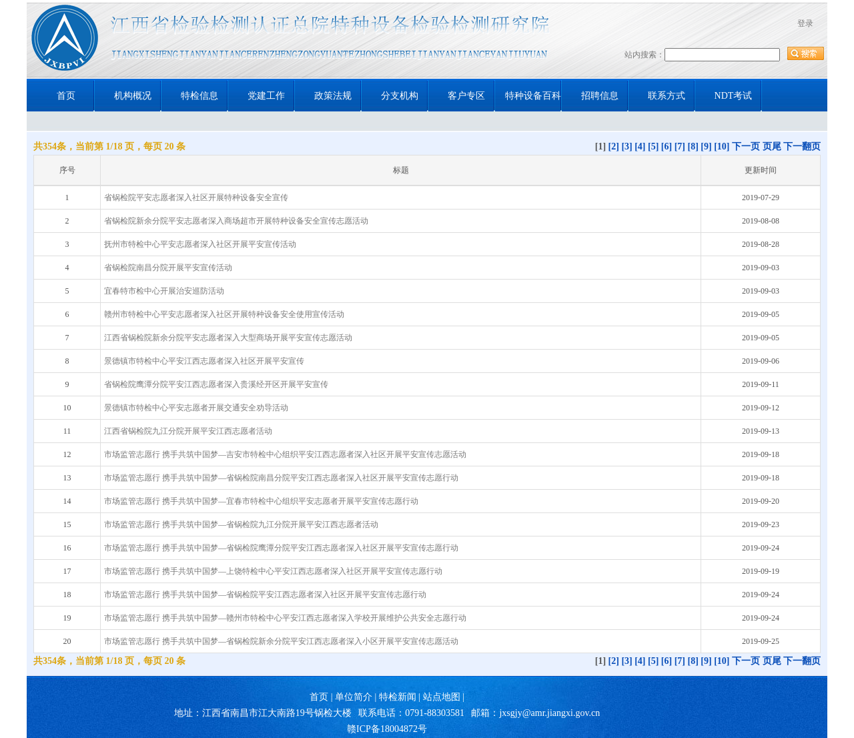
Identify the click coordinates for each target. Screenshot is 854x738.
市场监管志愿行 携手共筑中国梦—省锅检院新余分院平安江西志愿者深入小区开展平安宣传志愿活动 (281, 641)
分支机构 (399, 96)
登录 (805, 23)
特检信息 (199, 96)
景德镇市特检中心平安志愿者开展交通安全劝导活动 (196, 407)
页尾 (772, 146)
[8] (693, 146)
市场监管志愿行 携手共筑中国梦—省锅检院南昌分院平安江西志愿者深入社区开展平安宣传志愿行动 (281, 477)
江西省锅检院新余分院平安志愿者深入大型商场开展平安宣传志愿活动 (228, 337)
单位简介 (353, 697)
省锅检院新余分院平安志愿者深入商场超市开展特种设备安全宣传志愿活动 (236, 221)
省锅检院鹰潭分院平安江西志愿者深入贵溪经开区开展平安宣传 (216, 384)
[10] (721, 146)
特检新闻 (397, 697)
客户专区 (466, 96)
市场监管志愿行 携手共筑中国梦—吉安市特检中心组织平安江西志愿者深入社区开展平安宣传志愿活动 (285, 454)
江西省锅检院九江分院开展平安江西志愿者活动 (188, 431)
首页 (66, 96)
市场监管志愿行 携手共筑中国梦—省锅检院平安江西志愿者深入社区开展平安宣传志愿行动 (265, 594)
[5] (653, 146)
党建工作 (266, 96)
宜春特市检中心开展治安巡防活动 (164, 291)
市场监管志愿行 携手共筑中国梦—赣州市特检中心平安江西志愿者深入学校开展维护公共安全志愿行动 (285, 618)
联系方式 (666, 96)
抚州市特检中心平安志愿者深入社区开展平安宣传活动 (200, 244)
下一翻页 (802, 146)
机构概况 (132, 96)
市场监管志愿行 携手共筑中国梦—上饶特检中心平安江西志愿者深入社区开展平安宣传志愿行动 (273, 571)
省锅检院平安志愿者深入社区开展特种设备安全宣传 (196, 197)
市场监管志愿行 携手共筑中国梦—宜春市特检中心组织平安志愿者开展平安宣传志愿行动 (261, 501)
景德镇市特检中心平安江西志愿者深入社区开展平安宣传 (204, 361)
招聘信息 (599, 96)
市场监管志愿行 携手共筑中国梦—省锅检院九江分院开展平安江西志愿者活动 (241, 524)
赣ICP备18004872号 (387, 729)
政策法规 (333, 96)
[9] (706, 146)
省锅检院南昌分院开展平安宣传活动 (168, 267)
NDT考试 (734, 96)
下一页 (746, 146)
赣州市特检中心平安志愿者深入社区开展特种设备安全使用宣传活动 (224, 314)
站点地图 (441, 697)
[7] (680, 146)
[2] (613, 146)
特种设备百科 (533, 96)
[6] (666, 146)
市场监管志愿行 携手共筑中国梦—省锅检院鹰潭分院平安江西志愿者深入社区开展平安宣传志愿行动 (281, 547)
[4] (639, 146)
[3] (626, 146)
